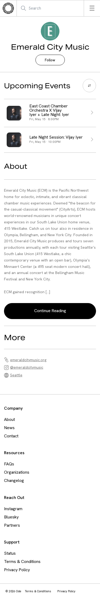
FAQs (9, 464)
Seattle (16, 375)
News (9, 427)
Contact (11, 436)
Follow (50, 60)
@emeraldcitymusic (26, 367)
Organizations (16, 472)
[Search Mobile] (46, 8)
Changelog (14, 480)
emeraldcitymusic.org (28, 359)
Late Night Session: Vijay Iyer (56, 137)
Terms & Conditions (22, 561)
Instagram (13, 509)
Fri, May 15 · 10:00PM (45, 142)
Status (10, 553)
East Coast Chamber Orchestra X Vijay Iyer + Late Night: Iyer (49, 110)
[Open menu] (92, 8)
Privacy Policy (17, 570)
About (9, 419)
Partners (12, 525)
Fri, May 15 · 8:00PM (44, 119)
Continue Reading (50, 310)
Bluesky (11, 517)
